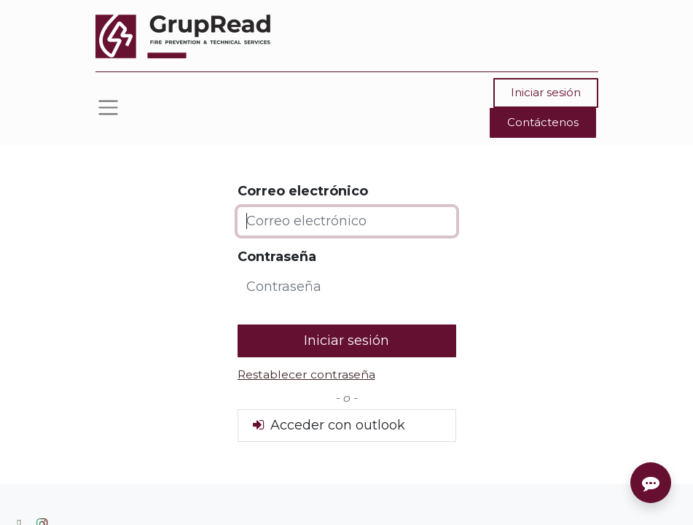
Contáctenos (543, 122)
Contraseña (277, 257)
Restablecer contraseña (306, 374)
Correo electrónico (303, 191)
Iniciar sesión (546, 92)
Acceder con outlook (327, 425)
